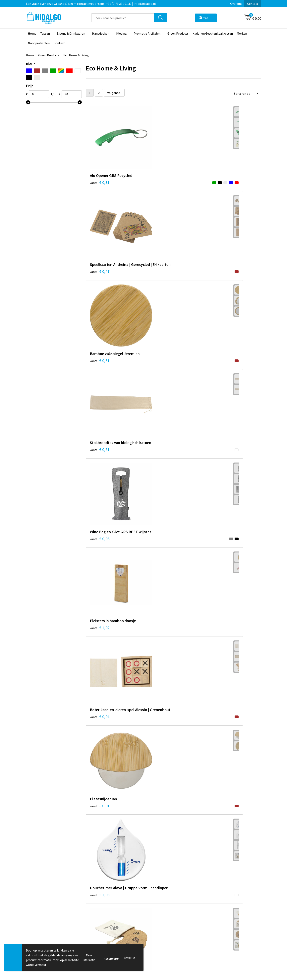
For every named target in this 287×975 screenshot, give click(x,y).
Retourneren (157, 902)
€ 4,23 (158, 740)
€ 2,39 (99, 560)
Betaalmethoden (160, 896)
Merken (242, 33)
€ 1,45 (99, 466)
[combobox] (122, 17)
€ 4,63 (99, 746)
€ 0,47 (158, 186)
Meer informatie (89, 957)
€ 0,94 (99, 373)
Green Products (178, 33)
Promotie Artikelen (147, 33)
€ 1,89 (158, 554)
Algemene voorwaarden (223, 896)
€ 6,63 (216, 840)
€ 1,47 (158, 460)
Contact (252, 4)
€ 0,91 (158, 367)
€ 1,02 (216, 274)
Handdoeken (100, 33)
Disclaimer (214, 914)
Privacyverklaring (218, 908)
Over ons (236, 4)
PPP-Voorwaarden (219, 889)
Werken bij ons (100, 896)
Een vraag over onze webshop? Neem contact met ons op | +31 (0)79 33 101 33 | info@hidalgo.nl (91, 4)
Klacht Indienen (159, 908)
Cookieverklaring (218, 902)
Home (32, 33)
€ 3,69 (158, 653)
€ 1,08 (216, 373)
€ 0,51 (216, 180)
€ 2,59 (216, 560)
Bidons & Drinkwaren (71, 33)
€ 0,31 (99, 180)
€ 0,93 (158, 280)
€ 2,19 (216, 466)
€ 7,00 (158, 840)
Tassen (45, 33)
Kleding (121, 33)
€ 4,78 (216, 746)
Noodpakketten (39, 43)
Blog (93, 889)
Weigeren (130, 957)
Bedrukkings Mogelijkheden (109, 920)
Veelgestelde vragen (104, 914)
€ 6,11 (99, 840)
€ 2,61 (99, 653)
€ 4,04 (216, 647)
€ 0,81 (99, 280)
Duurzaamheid (100, 902)
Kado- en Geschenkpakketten (213, 33)
